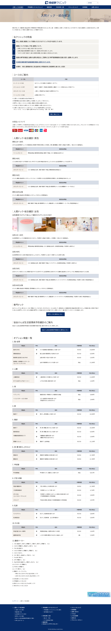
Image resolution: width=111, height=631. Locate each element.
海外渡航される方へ (48, 612)
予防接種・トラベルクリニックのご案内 (52, 610)
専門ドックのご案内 (19, 616)
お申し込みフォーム (19, 620)
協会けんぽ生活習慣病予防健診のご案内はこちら (55, 330)
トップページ (15, 601)
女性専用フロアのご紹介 (20, 614)
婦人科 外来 (46, 618)
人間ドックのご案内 (19, 610)
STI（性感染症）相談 (48, 620)
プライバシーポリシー (76, 620)
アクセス (73, 614)
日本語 (90, 3)
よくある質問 (74, 616)
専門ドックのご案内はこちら (55, 314)
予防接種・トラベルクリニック (35, 7)
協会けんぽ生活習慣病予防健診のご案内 (24, 618)
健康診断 (49, 7)
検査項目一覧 (18, 612)
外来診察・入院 (60, 7)
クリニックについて (73, 7)
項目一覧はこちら (55, 114)
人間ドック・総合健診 (17, 7)
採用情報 (84, 7)
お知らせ (73, 618)
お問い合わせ (95, 7)
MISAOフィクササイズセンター (49, 624)
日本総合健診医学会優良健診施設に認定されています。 (33, 62)
